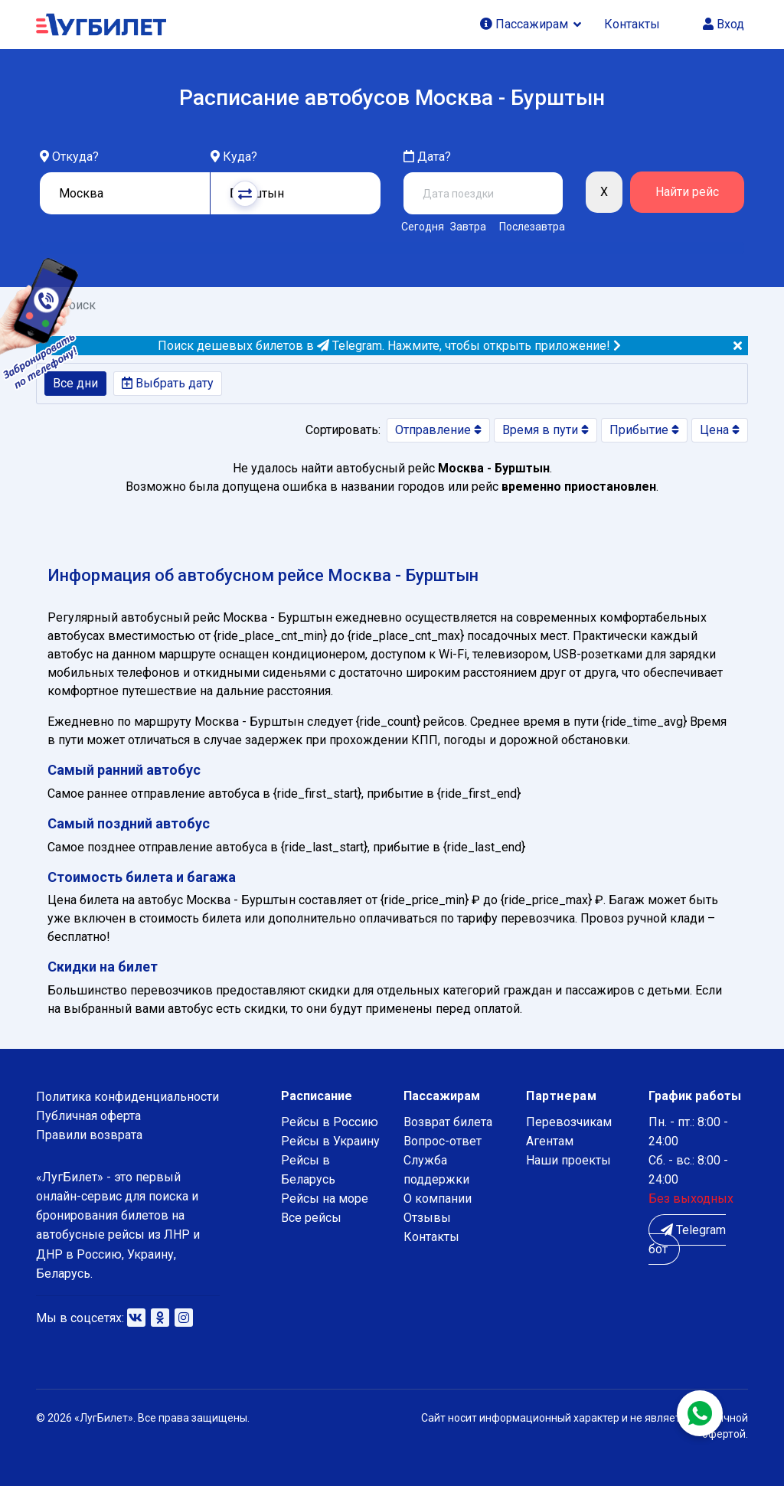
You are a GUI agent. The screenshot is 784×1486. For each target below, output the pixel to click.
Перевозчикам (569, 1122)
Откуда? (75, 156)
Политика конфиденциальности (127, 1096)
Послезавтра (532, 226)
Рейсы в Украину (330, 1141)
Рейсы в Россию (329, 1122)
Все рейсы (311, 1217)
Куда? (240, 156)
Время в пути (545, 430)
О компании (437, 1198)
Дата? (427, 156)
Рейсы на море (324, 1198)
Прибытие (644, 430)
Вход (723, 24)
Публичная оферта (88, 1116)
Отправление (438, 430)
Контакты (632, 24)
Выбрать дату (168, 383)
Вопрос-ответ (442, 1141)
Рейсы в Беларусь (308, 1170)
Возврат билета (447, 1122)
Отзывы (427, 1217)
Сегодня (420, 226)
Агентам (549, 1141)
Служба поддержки (436, 1170)
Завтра (468, 226)
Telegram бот (687, 1239)
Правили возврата (89, 1135)
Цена (720, 430)
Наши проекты (568, 1160)
